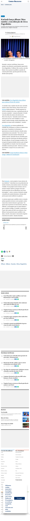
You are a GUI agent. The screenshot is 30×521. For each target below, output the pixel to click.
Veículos (2, 502)
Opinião (2, 475)
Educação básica (19, 452)
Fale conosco (18, 477)
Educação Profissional (19, 473)
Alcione (4, 109)
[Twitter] (7, 252)
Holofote (2, 477)
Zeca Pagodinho (6, 125)
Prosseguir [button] (19, 498)
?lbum (3, 264)
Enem (17, 461)
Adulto (2, 507)
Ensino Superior (18, 454)
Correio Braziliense (6, 451)
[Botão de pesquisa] (28, 1)
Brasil (2, 459)
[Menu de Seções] (2, 1)
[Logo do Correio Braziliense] (15, 1)
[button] (11, 511)
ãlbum (8, 264)
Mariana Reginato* (8, 256)
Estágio (17, 459)
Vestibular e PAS (19, 468)
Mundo (2, 463)
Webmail (2, 494)
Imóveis (2, 500)
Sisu (16, 470)
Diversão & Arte (4, 466)
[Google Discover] (9, 251)
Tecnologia (3, 479)
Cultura (17, 466)
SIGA (15, 36)
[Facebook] (4, 252)
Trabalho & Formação (19, 457)
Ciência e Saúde (4, 473)
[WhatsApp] (2, 252)
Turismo (2, 482)
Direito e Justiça (4, 470)
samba (14, 264)
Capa (2, 452)
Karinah (7, 181)
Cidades (2, 454)
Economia (3, 461)
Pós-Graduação (18, 475)
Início (2, 4)
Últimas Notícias (19, 463)
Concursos (19, 480)
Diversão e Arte (8, 4)
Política (2, 457)
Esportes (2, 468)
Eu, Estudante (20, 451)
